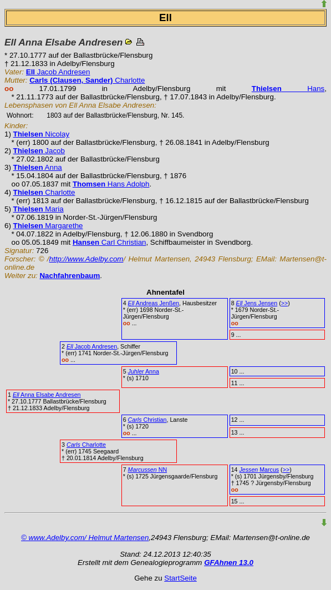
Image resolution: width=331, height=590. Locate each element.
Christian (147, 419)
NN (147, 469)
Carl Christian (109, 242)
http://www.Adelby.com (86, 259)
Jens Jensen (257, 303)
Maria (38, 209)
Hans (288, 88)
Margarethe (48, 225)
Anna (37, 167)
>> (284, 303)
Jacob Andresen (58, 72)
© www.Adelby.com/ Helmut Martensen (85, 537)
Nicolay (41, 134)
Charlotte (87, 80)
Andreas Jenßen (153, 303)
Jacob (39, 151)
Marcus (259, 469)
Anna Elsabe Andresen (47, 394)
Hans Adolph (111, 184)
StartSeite (180, 578)
